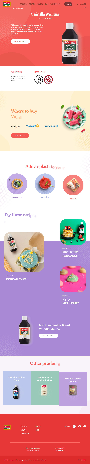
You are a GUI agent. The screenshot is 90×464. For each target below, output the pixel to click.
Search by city (20, 135)
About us (40, 4)
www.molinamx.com (33, 450)
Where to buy (55, 4)
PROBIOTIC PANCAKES (70, 254)
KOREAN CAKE (16, 279)
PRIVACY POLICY (82, 460)
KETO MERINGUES (70, 301)
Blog (46, 4)
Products (23, 4)
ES (85, 8)
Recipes (32, 4)
